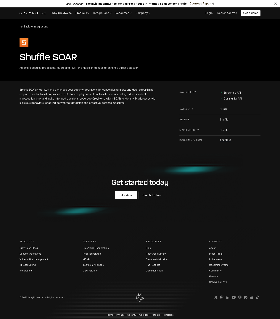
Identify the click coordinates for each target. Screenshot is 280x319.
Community (215, 270)
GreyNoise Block (29, 248)
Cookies (144, 314)
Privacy (120, 314)
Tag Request (153, 264)
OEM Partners (90, 270)
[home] (33, 13)
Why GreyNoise (62, 12)
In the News (215, 259)
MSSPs (87, 259)
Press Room (216, 253)
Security (131, 314)
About (212, 248)
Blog (148, 248)
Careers (213, 276)
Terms (109, 314)
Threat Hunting (28, 264)
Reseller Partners (92, 253)
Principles (168, 314)
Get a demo (250, 12)
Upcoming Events (218, 264)
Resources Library (156, 253)
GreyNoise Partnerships (96, 248)
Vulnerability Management (34, 259)
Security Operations (30, 253)
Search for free (227, 12)
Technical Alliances (93, 264)
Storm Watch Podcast (157, 259)
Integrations (26, 270)
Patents (156, 314)
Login (209, 12)
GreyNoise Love (218, 282)
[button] (82, 13)
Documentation (154, 270)
